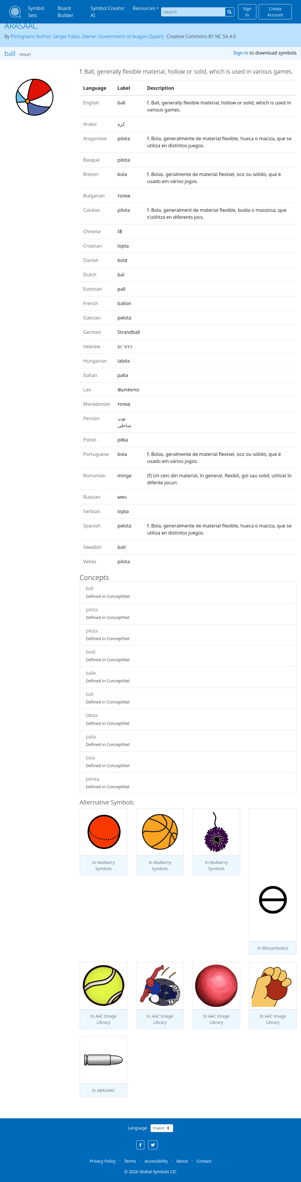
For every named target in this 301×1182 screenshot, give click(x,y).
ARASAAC (21, 25)
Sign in (240, 53)
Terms (130, 1161)
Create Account (275, 12)
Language (137, 1128)
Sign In (247, 12)
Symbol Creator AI (108, 11)
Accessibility (156, 1161)
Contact (203, 1161)
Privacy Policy (103, 1161)
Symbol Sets (36, 11)
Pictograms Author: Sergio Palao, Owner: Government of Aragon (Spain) (87, 36)
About (182, 1161)
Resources (144, 8)
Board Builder (65, 11)
